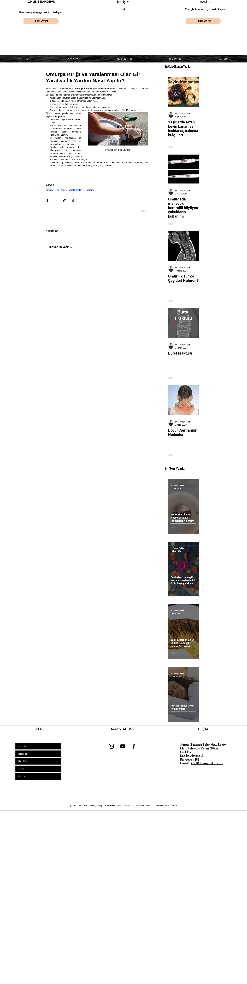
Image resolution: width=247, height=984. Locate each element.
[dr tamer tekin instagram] (111, 746)
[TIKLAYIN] (41, 21)
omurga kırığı (52, 190)
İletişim (21, 776)
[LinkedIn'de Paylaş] (56, 200)
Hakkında (22, 754)
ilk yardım (89, 190)
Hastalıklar (23, 761)
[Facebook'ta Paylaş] (47, 200)
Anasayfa (22, 746)
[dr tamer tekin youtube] (122, 746)
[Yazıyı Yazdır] (72, 200)
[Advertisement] (103, 835)
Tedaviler (22, 769)
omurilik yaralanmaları (71, 190)
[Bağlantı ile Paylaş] (64, 200)
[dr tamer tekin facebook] (134, 746)
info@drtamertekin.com (207, 763)
